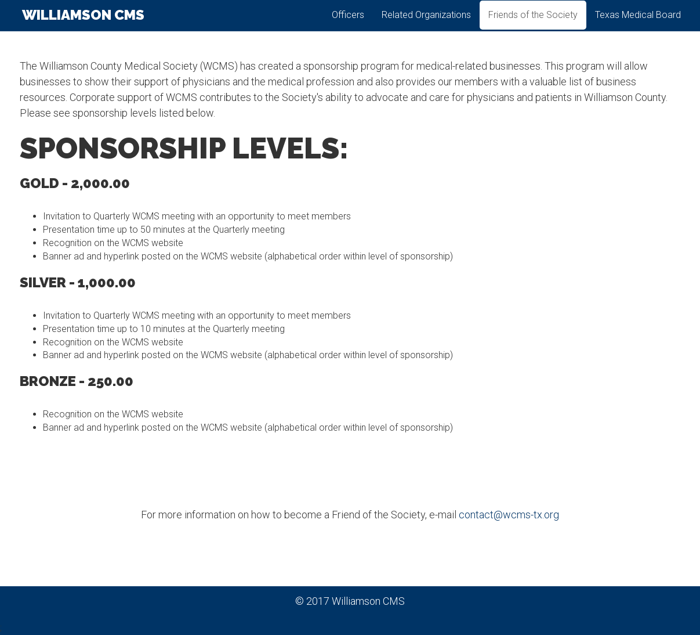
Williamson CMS (82, 23)
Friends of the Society (533, 22)
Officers (348, 22)
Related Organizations (426, 22)
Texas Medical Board (638, 22)
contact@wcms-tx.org (509, 514)
